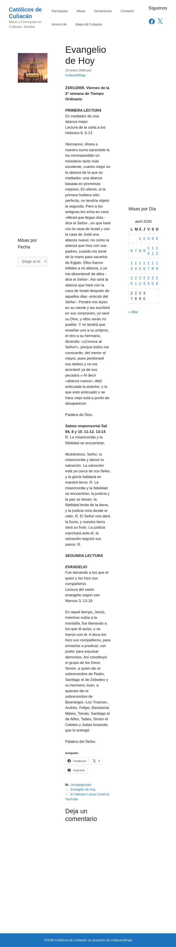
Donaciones (103, 11)
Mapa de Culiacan (89, 24)
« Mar (133, 312)
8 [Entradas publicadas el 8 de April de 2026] (140, 251)
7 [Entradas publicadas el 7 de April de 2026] (136, 251)
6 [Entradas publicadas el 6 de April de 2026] (132, 251)
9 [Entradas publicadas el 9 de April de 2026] (144, 251)
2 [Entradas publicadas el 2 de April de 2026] (144, 238)
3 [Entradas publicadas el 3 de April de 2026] (148, 238)
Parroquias (60, 11)
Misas (81, 11)
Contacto (127, 11)
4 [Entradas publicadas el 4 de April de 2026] (153, 238)
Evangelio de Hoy (82, 789)
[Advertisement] (32, 150)
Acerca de (59, 24)
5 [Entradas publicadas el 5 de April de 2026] (157, 238)
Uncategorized (80, 785)
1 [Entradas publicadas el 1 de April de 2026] (140, 238)
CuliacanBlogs (121, 940)
